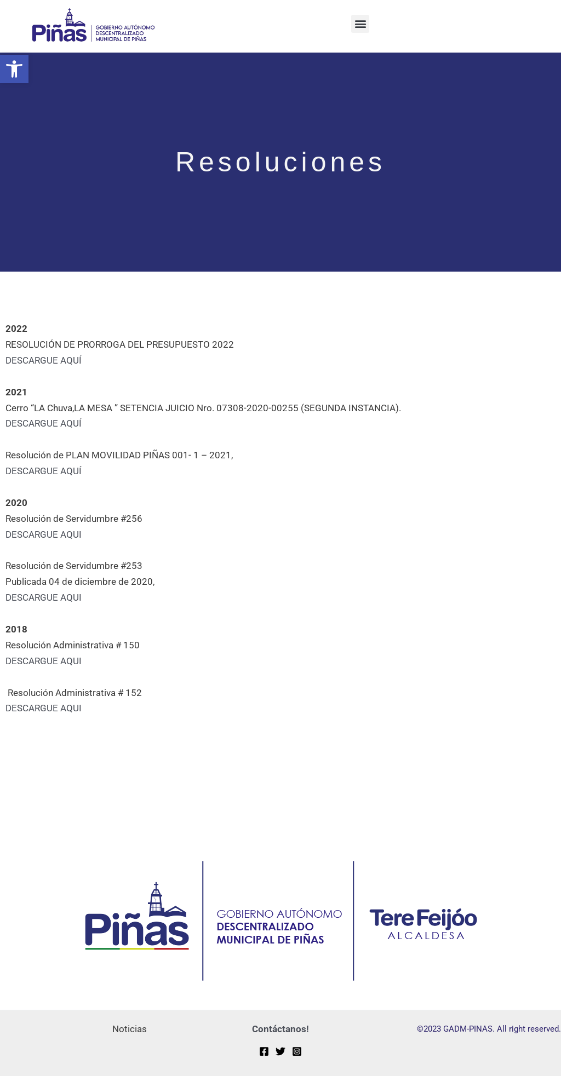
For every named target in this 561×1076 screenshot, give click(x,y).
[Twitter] (280, 1051)
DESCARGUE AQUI (43, 534)
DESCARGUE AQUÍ (43, 360)
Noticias (129, 1028)
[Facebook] (264, 1051)
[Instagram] (297, 1051)
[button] (14, 69)
